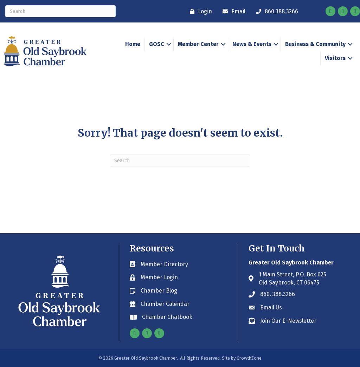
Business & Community (315, 44)
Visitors (335, 58)
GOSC (156, 44)
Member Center (198, 44)
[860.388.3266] (275, 11)
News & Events (251, 44)
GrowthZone (249, 358)
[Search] (60, 11)
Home (132, 44)
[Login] (199, 11)
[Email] (232, 11)
